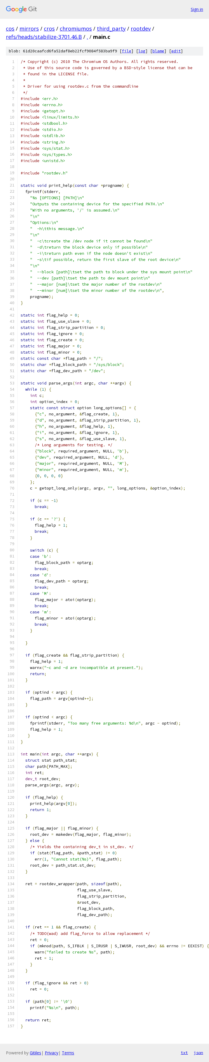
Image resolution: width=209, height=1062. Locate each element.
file (126, 51)
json (198, 1052)
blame (158, 51)
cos (10, 28)
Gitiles (35, 1053)
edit (176, 51)
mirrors (29, 28)
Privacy (51, 1053)
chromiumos (76, 28)
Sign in (197, 9)
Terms (68, 1053)
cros (49, 28)
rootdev (141, 28)
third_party (111, 28)
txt (184, 1052)
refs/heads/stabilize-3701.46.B (44, 36)
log (141, 51)
